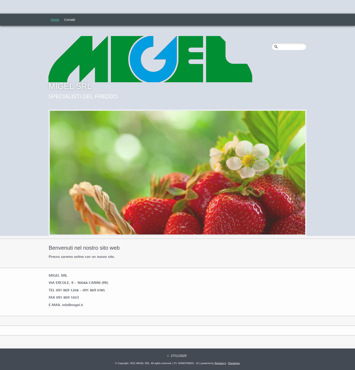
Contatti (69, 20)
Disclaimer (234, 363)
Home (55, 20)
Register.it (220, 363)
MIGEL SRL (70, 86)
